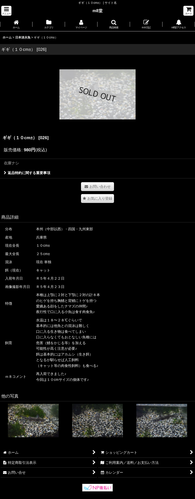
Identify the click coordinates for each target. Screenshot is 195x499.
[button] (6, 11)
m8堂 (97, 10)
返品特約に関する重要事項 (27, 173)
